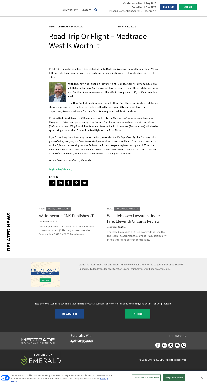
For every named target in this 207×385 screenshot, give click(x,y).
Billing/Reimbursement (58, 209)
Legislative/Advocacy (71, 26)
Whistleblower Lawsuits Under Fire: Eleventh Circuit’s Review (133, 218)
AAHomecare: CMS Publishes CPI (67, 215)
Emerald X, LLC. (155, 359)
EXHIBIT (188, 6)
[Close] (201, 377)
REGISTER (168, 6)
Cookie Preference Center (146, 377)
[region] (103, 378)
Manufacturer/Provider (127, 209)
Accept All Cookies (174, 377)
